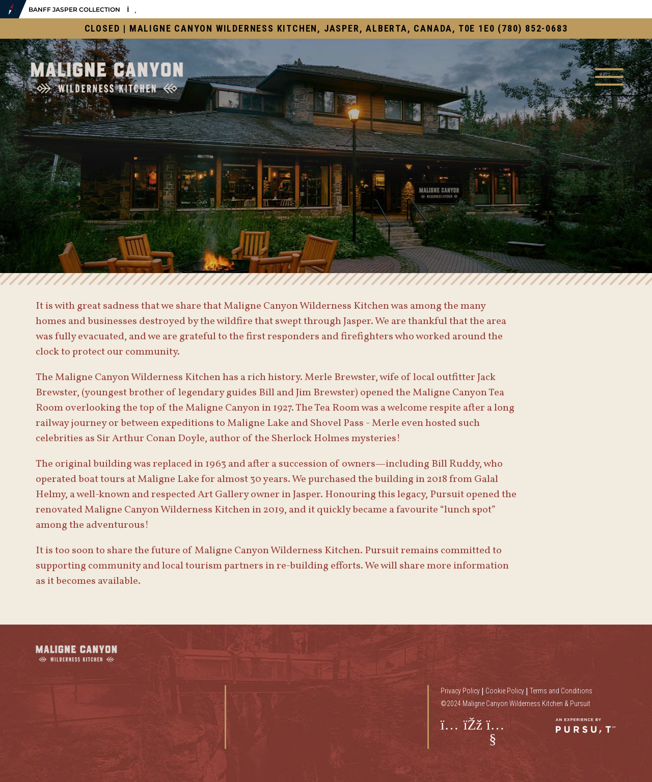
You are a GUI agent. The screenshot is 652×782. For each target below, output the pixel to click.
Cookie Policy (504, 691)
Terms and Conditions (561, 691)
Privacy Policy (460, 691)
